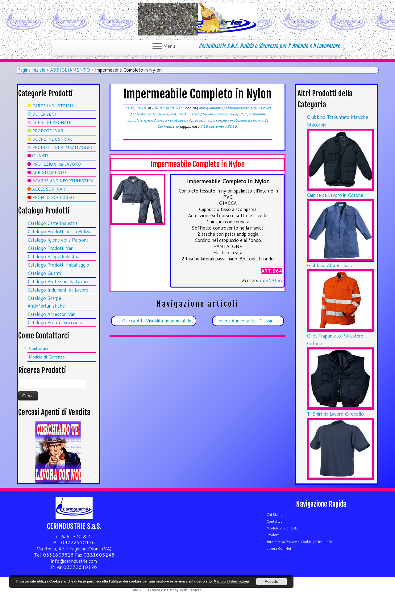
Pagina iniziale (31, 70)
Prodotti (273, 535)
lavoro (162, 120)
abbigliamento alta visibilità (248, 107)
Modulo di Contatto (47, 357)
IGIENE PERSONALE (51, 122)
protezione (179, 120)
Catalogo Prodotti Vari (50, 248)
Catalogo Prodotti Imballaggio (58, 265)
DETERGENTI (45, 114)
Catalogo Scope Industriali (54, 256)
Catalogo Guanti (44, 273)
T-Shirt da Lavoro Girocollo (335, 414)
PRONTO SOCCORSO (53, 197)
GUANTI (40, 156)
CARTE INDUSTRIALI (52, 106)
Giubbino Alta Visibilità (330, 265)
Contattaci (38, 348)
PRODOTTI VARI (48, 131)
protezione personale (209, 120)
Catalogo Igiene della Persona (58, 240)
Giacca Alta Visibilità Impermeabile (153, 320)
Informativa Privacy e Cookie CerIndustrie (300, 541)
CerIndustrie (168, 126)
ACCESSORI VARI (49, 189)
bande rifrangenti (217, 114)
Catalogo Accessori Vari (51, 314)
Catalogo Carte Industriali (53, 223)
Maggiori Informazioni (231, 581)
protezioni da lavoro (247, 120)
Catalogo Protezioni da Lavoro (58, 281)
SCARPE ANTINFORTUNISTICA (63, 181)
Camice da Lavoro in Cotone (335, 195)
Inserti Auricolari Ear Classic (248, 320)
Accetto (271, 581)
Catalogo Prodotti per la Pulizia (59, 231)
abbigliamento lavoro (150, 114)
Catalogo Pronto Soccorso (54, 322)
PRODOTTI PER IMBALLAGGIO (62, 147)
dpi (238, 114)
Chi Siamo (275, 514)
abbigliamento (211, 107)
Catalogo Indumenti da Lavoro (58, 290)
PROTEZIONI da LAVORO (56, 164)
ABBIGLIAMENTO (70, 70)
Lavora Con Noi (279, 548)
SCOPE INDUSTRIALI (52, 139)
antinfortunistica (185, 114)
